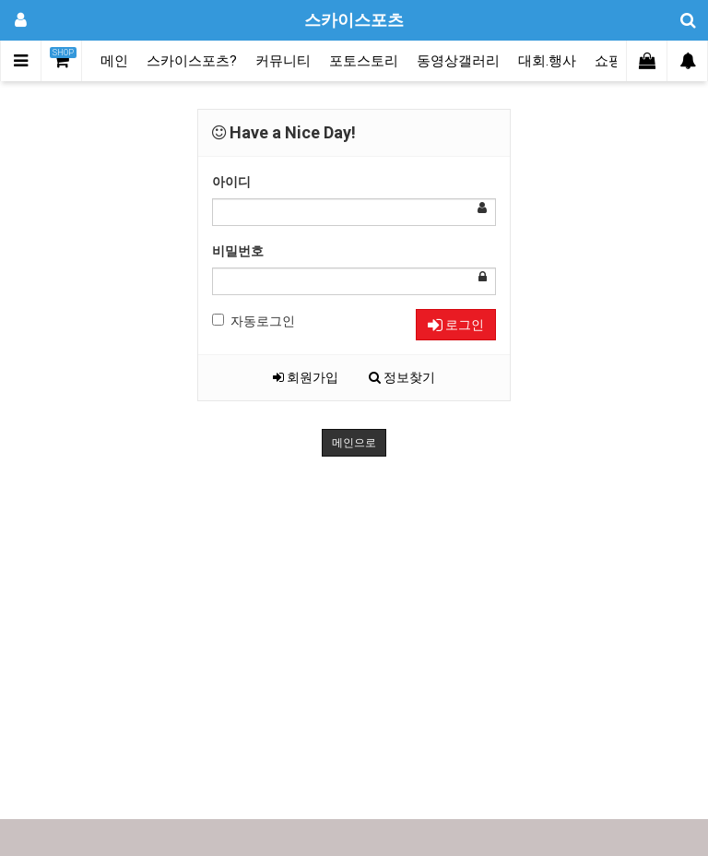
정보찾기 (402, 377)
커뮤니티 (283, 61)
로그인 (456, 324)
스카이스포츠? (192, 61)
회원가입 (305, 377)
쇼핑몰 (615, 61)
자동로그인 (253, 321)
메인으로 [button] (354, 442)
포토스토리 (363, 61)
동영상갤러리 (458, 61)
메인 (114, 61)
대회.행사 (547, 61)
